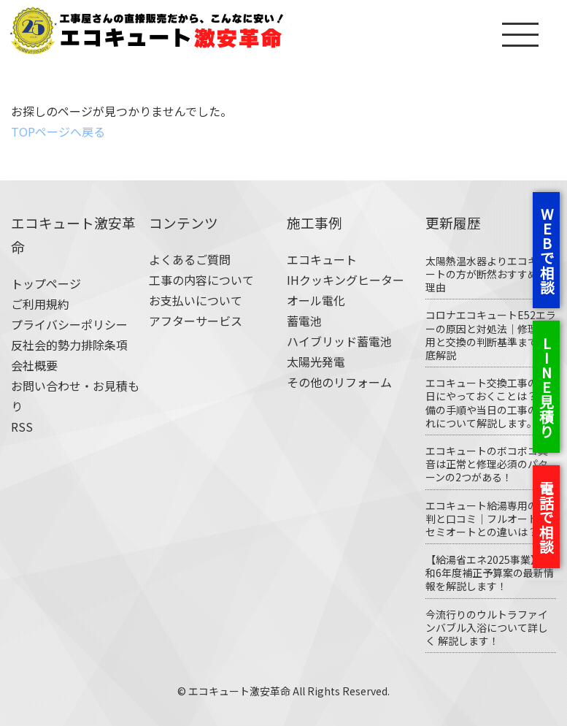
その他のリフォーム (339, 382)
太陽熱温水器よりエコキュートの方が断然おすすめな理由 (486, 273)
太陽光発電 (316, 361)
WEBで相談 (547, 248)
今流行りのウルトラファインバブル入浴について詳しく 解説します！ (486, 627)
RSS (22, 426)
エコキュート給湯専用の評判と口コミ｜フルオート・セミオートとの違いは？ (486, 518)
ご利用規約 (40, 304)
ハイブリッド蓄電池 (339, 341)
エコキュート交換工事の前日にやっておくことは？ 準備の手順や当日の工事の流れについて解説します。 (487, 402)
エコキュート (322, 259)
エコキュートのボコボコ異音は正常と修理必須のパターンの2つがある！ (486, 463)
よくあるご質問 (190, 259)
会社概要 (34, 365)
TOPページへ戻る (58, 131)
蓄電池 (304, 320)
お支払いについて (195, 300)
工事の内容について (201, 280)
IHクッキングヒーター (345, 280)
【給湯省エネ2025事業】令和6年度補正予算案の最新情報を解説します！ (489, 572)
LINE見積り (546, 386)
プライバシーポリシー (69, 324)
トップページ (46, 283)
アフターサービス (195, 320)
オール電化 (316, 300)
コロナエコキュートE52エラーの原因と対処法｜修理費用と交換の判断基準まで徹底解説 (490, 334)
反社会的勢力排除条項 (69, 345)
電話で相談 (546, 516)
